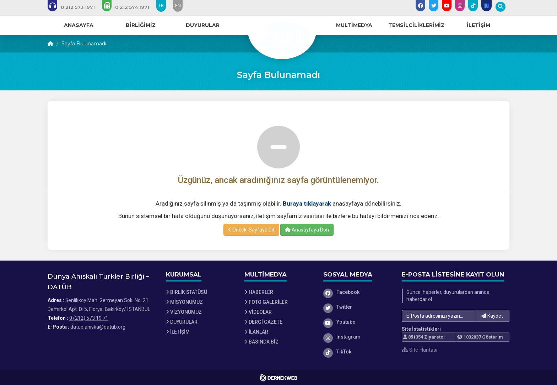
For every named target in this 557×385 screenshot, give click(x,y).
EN (178, 5)
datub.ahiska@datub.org (97, 327)
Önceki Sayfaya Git (251, 230)
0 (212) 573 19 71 (88, 318)
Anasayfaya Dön (307, 230)
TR (161, 5)
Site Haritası (419, 350)
